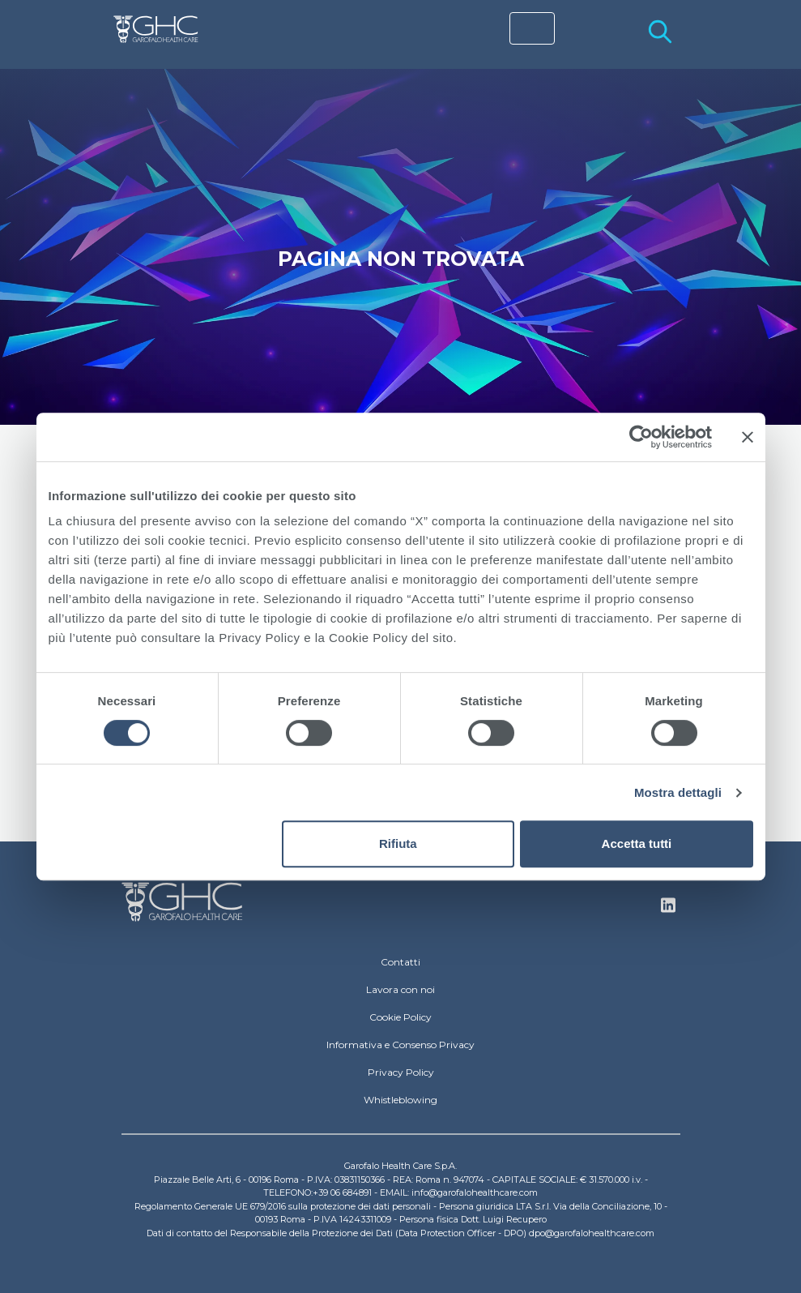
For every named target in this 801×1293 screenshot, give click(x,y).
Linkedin (668, 909)
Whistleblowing (400, 1100)
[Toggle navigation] (532, 28)
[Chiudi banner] (747, 437)
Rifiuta (398, 843)
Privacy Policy (401, 1072)
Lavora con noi (400, 989)
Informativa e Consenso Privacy (400, 1044)
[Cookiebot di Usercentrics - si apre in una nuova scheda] (641, 437)
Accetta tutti (637, 843)
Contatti (400, 962)
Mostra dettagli (678, 792)
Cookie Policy (400, 1017)
